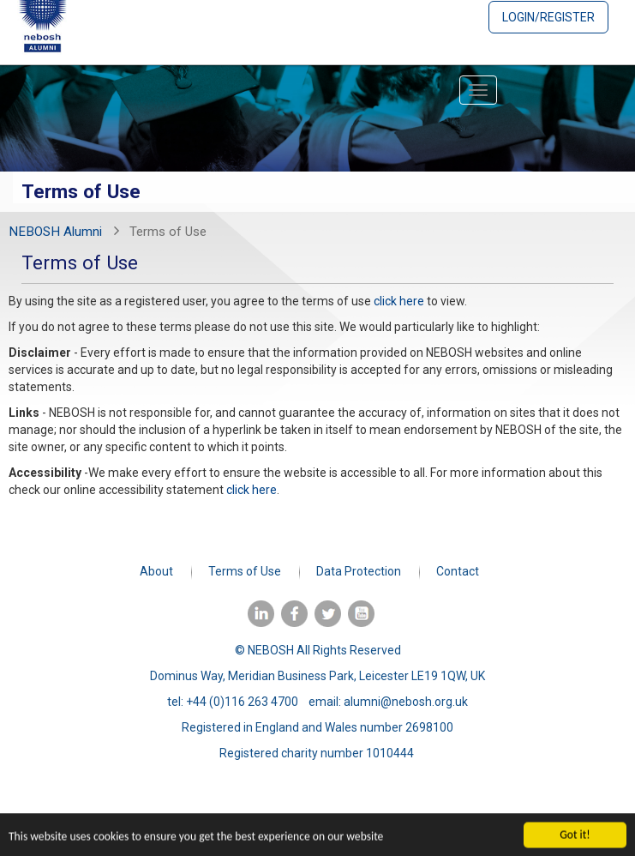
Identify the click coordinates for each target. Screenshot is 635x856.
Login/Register (548, 17)
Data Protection (358, 571)
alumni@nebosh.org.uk (406, 701)
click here (399, 301)
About (156, 571)
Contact (457, 571)
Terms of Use (244, 571)
